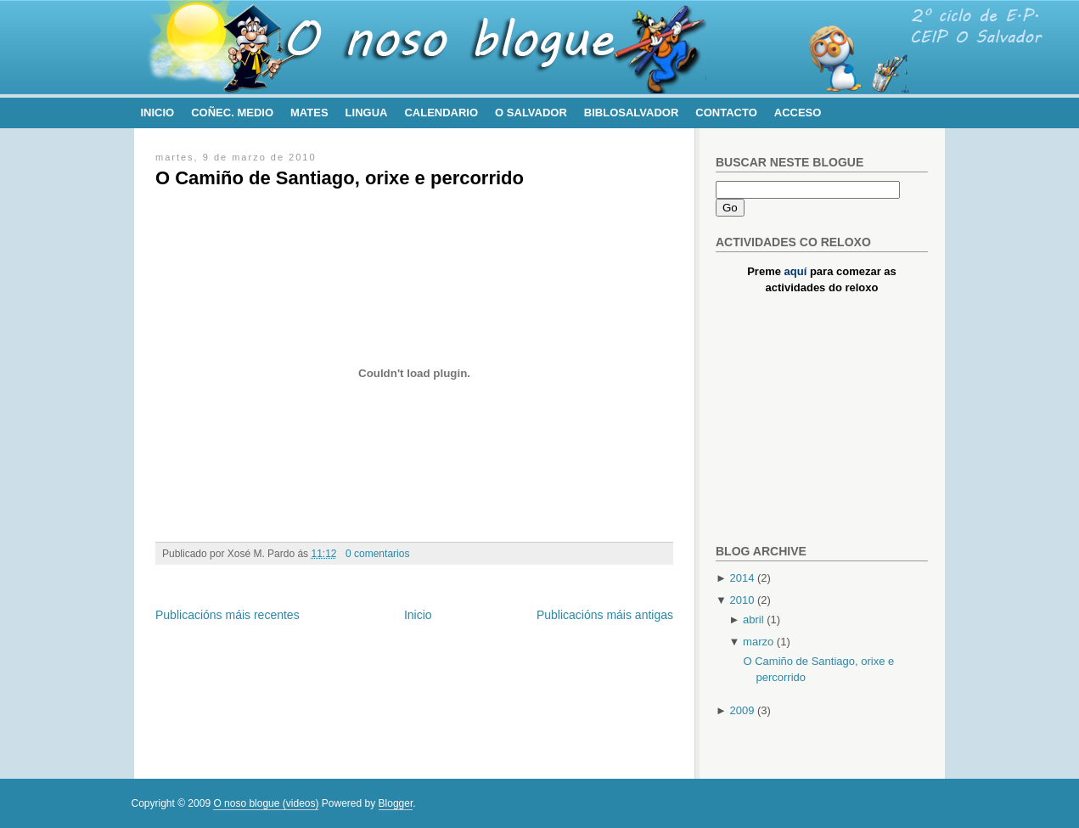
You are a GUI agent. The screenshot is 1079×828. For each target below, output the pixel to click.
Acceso (798, 112)
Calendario (441, 112)
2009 (741, 710)
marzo (758, 641)
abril (753, 619)
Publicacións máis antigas (605, 615)
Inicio (158, 112)
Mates (309, 112)
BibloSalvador (631, 112)
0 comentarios (377, 554)
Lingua (367, 112)
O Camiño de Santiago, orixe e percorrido (339, 178)
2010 (741, 600)
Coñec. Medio (232, 112)
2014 (741, 578)
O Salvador (531, 112)
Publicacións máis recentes (227, 615)
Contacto (725, 112)
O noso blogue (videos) (265, 803)
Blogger (396, 803)
